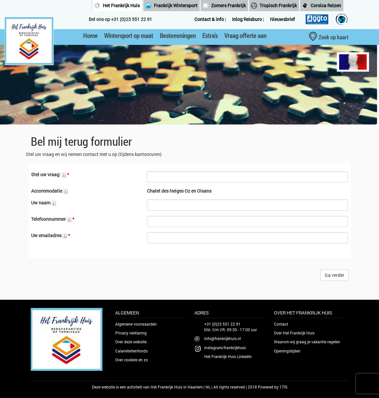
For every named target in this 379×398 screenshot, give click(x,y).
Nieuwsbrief (282, 19)
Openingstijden (287, 350)
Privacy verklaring (131, 332)
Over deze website (131, 341)
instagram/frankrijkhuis (225, 347)
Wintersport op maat (128, 35)
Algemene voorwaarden (136, 324)
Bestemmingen (178, 35)
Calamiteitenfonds (131, 350)
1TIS (283, 386)
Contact (281, 324)
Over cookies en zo (131, 359)
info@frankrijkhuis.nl (222, 338)
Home (90, 35)
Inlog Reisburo (247, 19)
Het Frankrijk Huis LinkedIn (228, 356)
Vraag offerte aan (245, 35)
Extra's (210, 35)
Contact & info (209, 19)
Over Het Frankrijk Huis (294, 332)
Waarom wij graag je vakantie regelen (307, 341)
